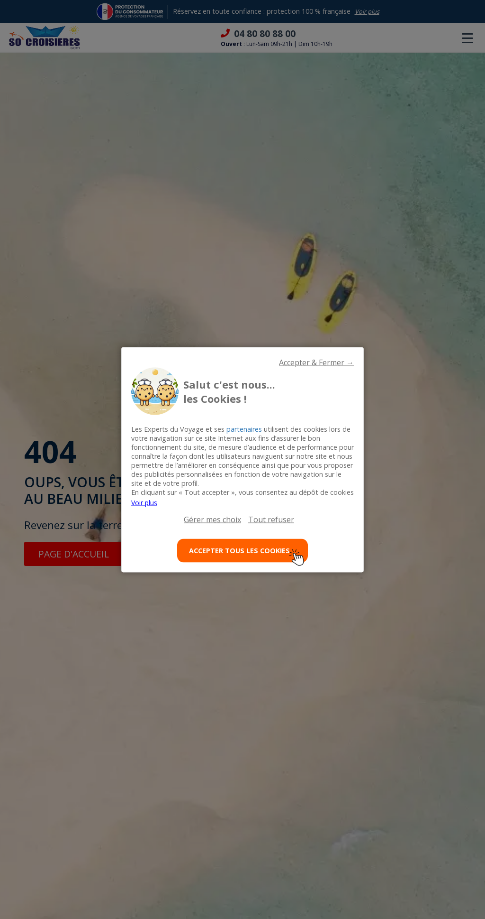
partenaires (244, 428)
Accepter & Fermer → (316, 362)
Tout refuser (271, 519)
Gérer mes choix (212, 519)
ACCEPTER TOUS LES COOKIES (247, 554)
